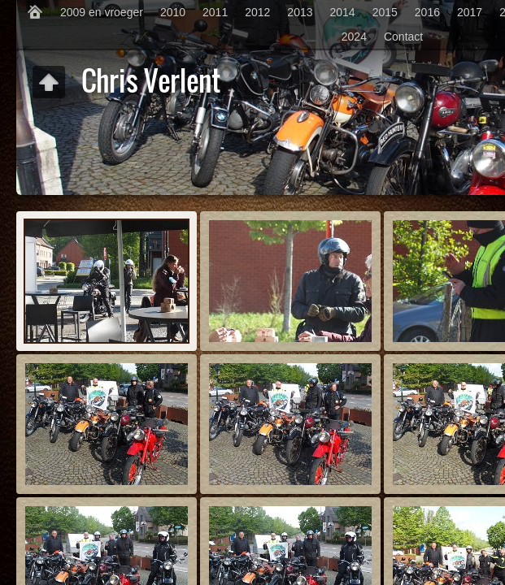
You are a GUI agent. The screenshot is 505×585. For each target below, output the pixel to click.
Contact (403, 36)
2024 (354, 36)
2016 (427, 12)
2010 (172, 12)
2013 (299, 12)
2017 (469, 12)
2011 (215, 12)
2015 (385, 12)
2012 (257, 12)
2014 (342, 12)
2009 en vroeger (101, 12)
